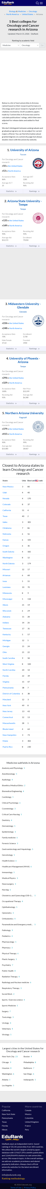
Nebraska (7, 534)
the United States (15, 166)
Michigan (7, 640)
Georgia (6, 646)
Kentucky (7, 634)
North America (12, 14)
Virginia (6, 682)
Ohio (5, 652)
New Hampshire (9, 735)
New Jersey (7, 711)
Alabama (6, 616)
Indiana (6, 622)
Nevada (6, 498)
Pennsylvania (8, 687)
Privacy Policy (30, 1187)
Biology (12, 11)
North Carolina (9, 670)
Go (42, 45)
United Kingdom (32, 1122)
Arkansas (6, 575)
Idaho (5, 522)
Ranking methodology (13, 1178)
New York (7, 705)
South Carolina (9, 658)
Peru (27, 1129)
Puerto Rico (8, 747)
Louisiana (6, 587)
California (7, 510)
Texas (5, 516)
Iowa (5, 581)
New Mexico (8, 486)
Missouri (6, 569)
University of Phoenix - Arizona (23, 360)
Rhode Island (8, 729)
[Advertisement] (23, 77)
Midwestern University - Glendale (23, 305)
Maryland (7, 699)
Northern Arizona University (23, 413)
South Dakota (8, 551)
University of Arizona (23, 150)
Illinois (5, 605)
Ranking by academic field (23, 40)
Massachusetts (9, 723)
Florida (6, 676)
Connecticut (8, 717)
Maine (5, 741)
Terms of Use (15, 1187)
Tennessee (7, 628)
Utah (5, 492)
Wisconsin (7, 611)
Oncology (33, 11)
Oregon (6, 546)
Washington (8, 557)
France (28, 1126)
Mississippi (7, 599)
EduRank (34, 34)
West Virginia (8, 664)
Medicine (22, 11)
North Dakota (8, 563)
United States (27, 14)
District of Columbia (11, 693)
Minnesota (7, 593)
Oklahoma (7, 528)
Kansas (6, 540)
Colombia (29, 1118)
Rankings (34, 191)
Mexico (28, 1114)
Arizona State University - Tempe (23, 202)
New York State (8, 1114)
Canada (28, 1110)
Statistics (11, 191)
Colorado (7, 504)
